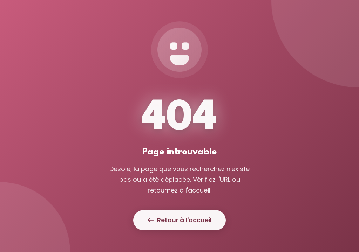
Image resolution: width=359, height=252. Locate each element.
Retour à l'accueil (179, 220)
